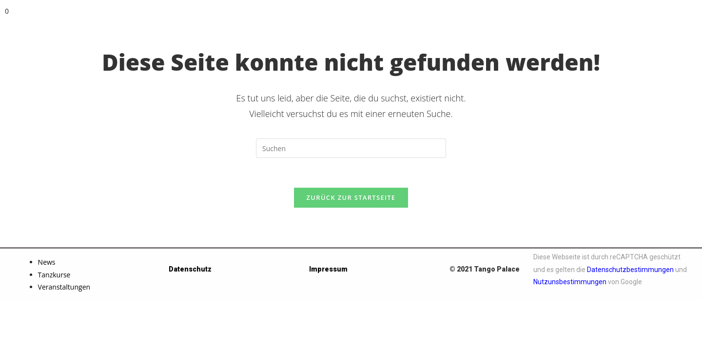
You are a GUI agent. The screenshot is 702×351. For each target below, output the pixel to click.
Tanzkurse (54, 274)
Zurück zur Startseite (351, 197)
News (47, 262)
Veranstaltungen (64, 287)
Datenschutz (190, 269)
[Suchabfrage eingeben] (351, 148)
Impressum (328, 269)
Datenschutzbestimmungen (630, 269)
